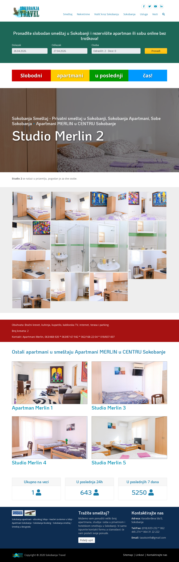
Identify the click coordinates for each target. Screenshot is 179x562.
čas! (147, 75)
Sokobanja (129, 14)
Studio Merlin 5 (109, 462)
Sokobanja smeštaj (61, 523)
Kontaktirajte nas (157, 555)
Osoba (95, 45)
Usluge (144, 14)
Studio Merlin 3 (109, 407)
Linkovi (140, 555)
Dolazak (16, 45)
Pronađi (155, 51)
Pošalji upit (86, 540)
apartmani (70, 75)
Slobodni (31, 75)
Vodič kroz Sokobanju (106, 14)
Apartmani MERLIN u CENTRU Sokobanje (76, 123)
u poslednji (109, 75)
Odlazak (56, 45)
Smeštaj (67, 14)
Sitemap (128, 555)
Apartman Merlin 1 (32, 407)
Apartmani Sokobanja (21, 523)
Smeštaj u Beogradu (21, 526)
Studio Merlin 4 (29, 462)
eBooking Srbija (40, 519)
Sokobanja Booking (42, 523)
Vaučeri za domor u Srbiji (60, 519)
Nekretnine (83, 14)
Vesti (155, 14)
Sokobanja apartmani (21, 519)
